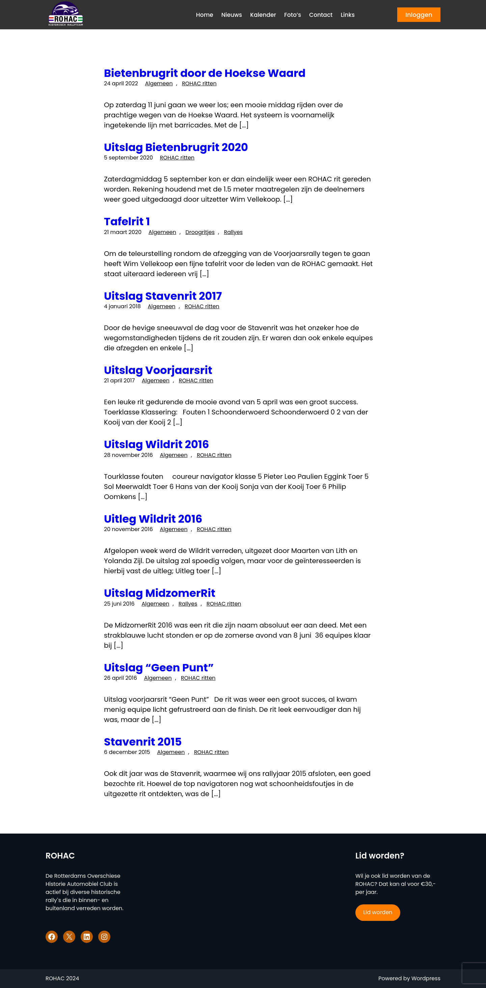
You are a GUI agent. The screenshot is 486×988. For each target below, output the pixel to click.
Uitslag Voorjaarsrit (158, 370)
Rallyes (233, 232)
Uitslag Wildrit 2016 (156, 444)
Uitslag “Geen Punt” (159, 667)
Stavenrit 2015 (143, 741)
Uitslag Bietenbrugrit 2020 (176, 147)
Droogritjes (200, 232)
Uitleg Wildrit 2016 (153, 519)
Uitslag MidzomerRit (159, 593)
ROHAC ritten (199, 83)
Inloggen (418, 14)
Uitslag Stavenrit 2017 (163, 296)
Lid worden (377, 912)
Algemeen (159, 83)
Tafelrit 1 (127, 221)
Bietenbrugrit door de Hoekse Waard (205, 73)
